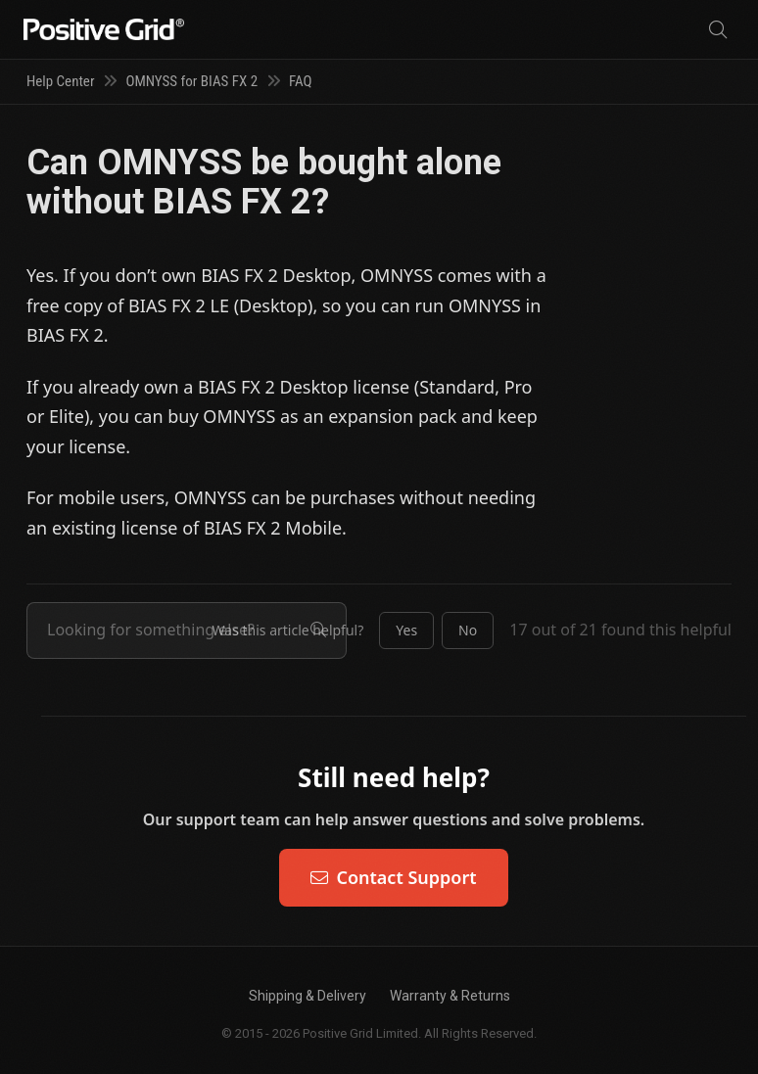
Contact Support (393, 877)
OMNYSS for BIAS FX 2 (191, 81)
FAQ (300, 81)
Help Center (60, 81)
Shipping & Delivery (307, 996)
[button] (406, 630)
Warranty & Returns (450, 996)
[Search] (717, 30)
